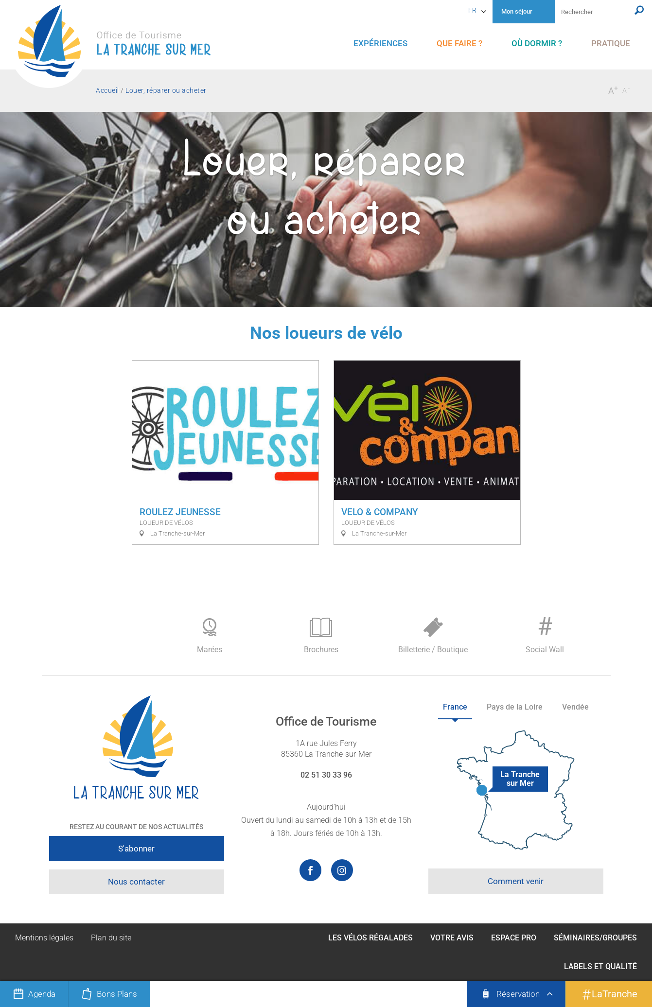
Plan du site (111, 937)
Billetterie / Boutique (433, 636)
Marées (209, 636)
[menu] (380, 43)
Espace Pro (513, 937)
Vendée (575, 707)
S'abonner (136, 848)
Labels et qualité (600, 966)
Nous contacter (136, 881)
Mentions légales (44, 937)
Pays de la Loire (515, 707)
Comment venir (516, 881)
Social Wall (545, 633)
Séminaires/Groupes (595, 937)
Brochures (321, 636)
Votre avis (452, 937)
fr (472, 10)
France (455, 707)
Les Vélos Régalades (370, 937)
